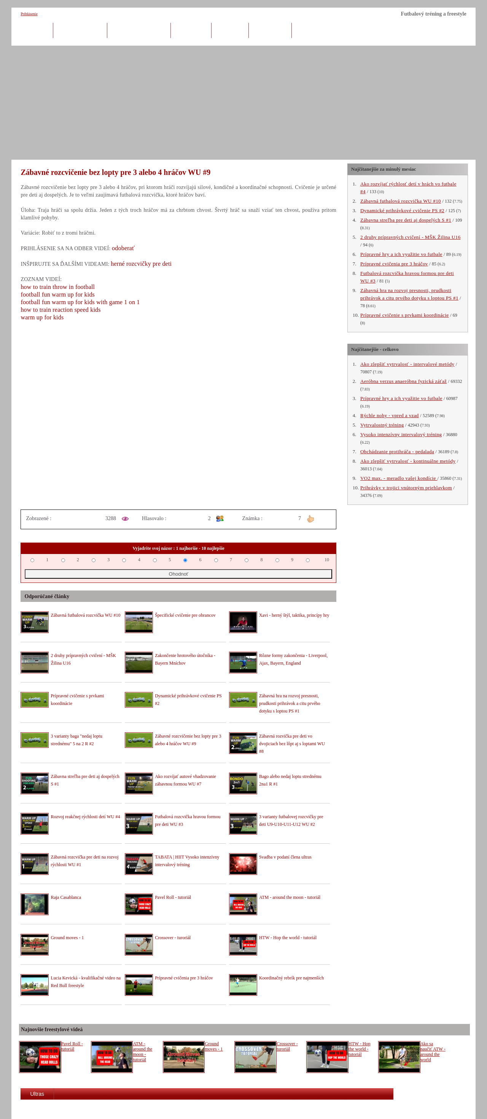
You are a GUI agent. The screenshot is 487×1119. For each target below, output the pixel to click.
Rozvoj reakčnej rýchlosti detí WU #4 (85, 816)
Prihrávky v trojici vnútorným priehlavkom (406, 487)
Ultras (37, 1094)
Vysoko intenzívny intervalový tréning (401, 434)
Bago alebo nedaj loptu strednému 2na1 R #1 (290, 780)
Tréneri (230, 30)
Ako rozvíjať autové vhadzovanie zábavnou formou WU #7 (185, 780)
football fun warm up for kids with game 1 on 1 (80, 302)
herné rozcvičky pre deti (141, 263)
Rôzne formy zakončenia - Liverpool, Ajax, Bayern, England (293, 659)
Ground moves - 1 (67, 937)
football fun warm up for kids (58, 294)
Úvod (36, 30)
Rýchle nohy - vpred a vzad (389, 415)
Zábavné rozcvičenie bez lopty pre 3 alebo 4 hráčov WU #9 (188, 739)
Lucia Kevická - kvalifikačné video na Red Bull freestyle (86, 981)
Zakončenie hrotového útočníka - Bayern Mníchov (185, 659)
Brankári (191, 30)
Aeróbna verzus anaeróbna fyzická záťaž (403, 381)
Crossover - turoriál (173, 937)
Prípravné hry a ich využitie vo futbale (401, 254)
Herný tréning (80, 30)
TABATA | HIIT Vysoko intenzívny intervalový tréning (187, 860)
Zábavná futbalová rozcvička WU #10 (85, 615)
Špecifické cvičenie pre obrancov (185, 615)
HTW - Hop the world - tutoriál (288, 937)
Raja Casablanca (66, 897)
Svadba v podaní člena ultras (285, 857)
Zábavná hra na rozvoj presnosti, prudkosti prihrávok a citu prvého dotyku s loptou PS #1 (289, 703)
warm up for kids (42, 317)
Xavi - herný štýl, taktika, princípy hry (294, 615)
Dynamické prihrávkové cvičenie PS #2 (188, 699)
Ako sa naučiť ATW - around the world (433, 1051)
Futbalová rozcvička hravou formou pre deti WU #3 (187, 820)
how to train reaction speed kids (60, 309)
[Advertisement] (243, 102)
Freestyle (270, 30)
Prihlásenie (29, 14)
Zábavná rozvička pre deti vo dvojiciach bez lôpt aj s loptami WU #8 (292, 743)
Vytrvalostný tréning (382, 425)
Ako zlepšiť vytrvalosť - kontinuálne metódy (407, 461)
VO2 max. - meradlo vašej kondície (398, 478)
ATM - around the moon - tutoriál (289, 897)
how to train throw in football (58, 287)
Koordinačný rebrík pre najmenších (291, 978)
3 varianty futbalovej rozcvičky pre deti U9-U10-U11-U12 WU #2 (291, 820)
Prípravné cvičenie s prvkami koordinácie (77, 699)
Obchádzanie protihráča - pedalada (397, 451)
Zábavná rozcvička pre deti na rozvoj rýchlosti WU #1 (84, 860)
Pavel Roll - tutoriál (173, 897)
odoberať (123, 248)
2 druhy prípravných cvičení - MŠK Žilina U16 (83, 659)
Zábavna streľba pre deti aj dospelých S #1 (85, 780)
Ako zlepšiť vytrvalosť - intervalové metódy (407, 364)
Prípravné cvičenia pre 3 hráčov (184, 978)
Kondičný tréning (139, 30)
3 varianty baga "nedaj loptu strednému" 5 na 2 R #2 (76, 739)
